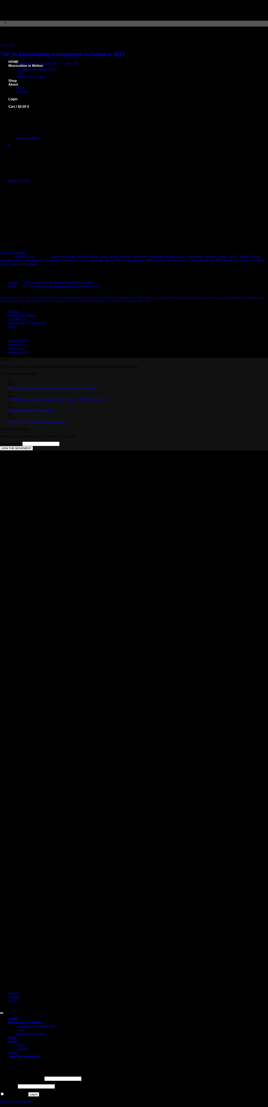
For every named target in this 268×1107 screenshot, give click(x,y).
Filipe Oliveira (250, 257)
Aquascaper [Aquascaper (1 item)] (126, 297)
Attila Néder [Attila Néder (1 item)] (138, 297)
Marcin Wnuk (115, 260)
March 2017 (17, 348)
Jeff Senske (69, 260)
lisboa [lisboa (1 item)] (257, 297)
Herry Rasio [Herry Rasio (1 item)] (223, 297)
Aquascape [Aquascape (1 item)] (113, 297)
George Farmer (11, 260)
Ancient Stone (87, 257)
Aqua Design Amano (115, 257)
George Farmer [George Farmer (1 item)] (209, 297)
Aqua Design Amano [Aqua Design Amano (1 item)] (50, 297)
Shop (12, 1038)
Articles (4, 45)
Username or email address (21, 1078)
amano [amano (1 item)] (21, 297)
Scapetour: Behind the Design (30, 411)
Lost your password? (15, 1101)
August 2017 (17, 341)
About (12, 993)
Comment (29, 264)
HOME (13, 1019)
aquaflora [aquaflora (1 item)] (77, 297)
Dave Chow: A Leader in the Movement (37, 422)
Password (8, 1086)
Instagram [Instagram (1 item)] (235, 297)
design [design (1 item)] (176, 297)
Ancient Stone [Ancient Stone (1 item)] (32, 297)
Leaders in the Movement (27, 323)
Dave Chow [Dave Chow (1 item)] (166, 297)
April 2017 (15, 345)
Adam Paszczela (63, 257)
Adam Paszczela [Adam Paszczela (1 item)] (8, 297)
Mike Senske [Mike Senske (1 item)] (43, 301)
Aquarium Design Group (167, 257)
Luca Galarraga (91, 260)
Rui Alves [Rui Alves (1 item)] (121, 301)
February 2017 (19, 352)
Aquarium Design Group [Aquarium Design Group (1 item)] (95, 297)
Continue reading (15, 253)
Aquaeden (139, 257)
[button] (24, 1056)
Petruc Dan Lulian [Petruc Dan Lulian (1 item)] (107, 301)
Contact (14, 997)
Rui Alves (258, 260)
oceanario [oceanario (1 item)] (71, 301)
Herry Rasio (33, 260)
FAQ (11, 1001)
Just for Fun (17, 319)
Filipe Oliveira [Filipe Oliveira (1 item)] (194, 297)
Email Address (11, 443)
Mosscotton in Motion (25, 1023)
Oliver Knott (198, 260)
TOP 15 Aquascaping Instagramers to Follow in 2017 (62, 54)
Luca (12, 286)
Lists (12, 45)
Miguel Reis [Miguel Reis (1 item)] (30, 301)
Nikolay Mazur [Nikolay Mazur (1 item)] (58, 301)
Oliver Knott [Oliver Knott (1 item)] (83, 301)
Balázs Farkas (216, 257)
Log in (33, 1094)
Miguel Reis (135, 260)
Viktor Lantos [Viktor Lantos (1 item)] (144, 301)
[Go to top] (1, 1013)
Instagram (51, 260)
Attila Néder (195, 257)
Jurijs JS (70, 63)
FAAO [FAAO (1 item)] (183, 297)
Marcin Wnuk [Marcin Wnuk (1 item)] (17, 301)
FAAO (233, 257)
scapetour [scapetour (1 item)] (132, 301)
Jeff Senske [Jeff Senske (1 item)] (247, 297)
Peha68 (215, 260)
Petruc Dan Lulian (236, 260)
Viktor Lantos (9, 264)
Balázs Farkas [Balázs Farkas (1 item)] (152, 297)
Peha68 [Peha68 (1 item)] (93, 301)
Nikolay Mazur (177, 260)
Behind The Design (22, 315)
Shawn (13, 282)
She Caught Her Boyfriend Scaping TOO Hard (58, 282)
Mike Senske (155, 260)
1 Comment (86, 388)
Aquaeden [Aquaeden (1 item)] (66, 297)
